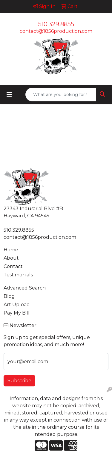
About (11, 258)
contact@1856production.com (56, 31)
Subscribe (19, 380)
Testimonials (18, 275)
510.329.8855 (56, 24)
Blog (9, 296)
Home (11, 250)
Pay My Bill (17, 313)
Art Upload (17, 304)
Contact (13, 266)
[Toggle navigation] (9, 94)
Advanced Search (25, 288)
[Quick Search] (60, 94)
